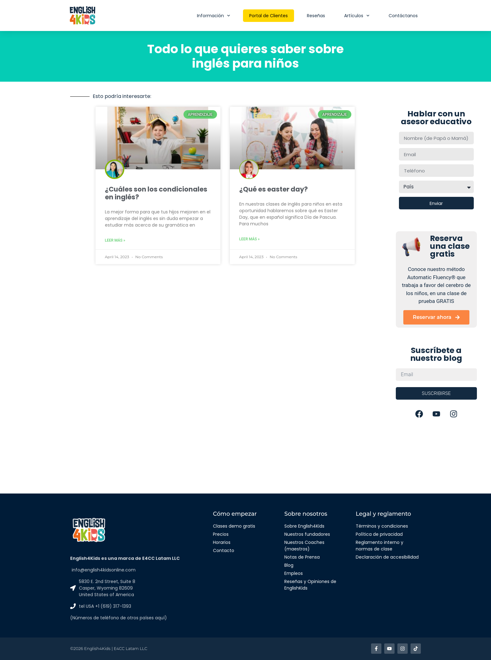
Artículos (357, 15)
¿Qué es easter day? (273, 189)
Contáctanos (403, 16)
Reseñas (316, 16)
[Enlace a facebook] (376, 648)
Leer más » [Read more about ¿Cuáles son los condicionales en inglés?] (115, 240)
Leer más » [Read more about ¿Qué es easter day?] (249, 239)
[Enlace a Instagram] (402, 648)
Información (213, 15)
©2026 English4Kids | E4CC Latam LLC (108, 648)
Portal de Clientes (268, 16)
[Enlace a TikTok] (416, 648)
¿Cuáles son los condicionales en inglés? (156, 193)
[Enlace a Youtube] (389, 648)
